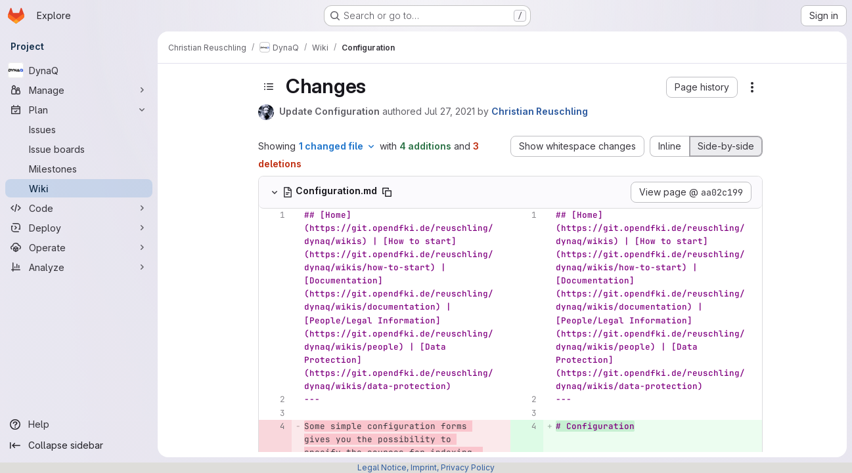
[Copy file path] (387, 192)
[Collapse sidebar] (78, 445)
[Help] (78, 424)
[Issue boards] (78, 149)
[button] (702, 87)
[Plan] (78, 109)
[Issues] (78, 129)
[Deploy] (78, 227)
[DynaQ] (78, 70)
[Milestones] (78, 168)
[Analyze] (78, 267)
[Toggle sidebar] (268, 86)
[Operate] (78, 247)
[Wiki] (78, 188)
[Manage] (78, 90)
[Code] (78, 208)
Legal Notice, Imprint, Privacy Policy (426, 467)
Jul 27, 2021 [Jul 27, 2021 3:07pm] (449, 111)
